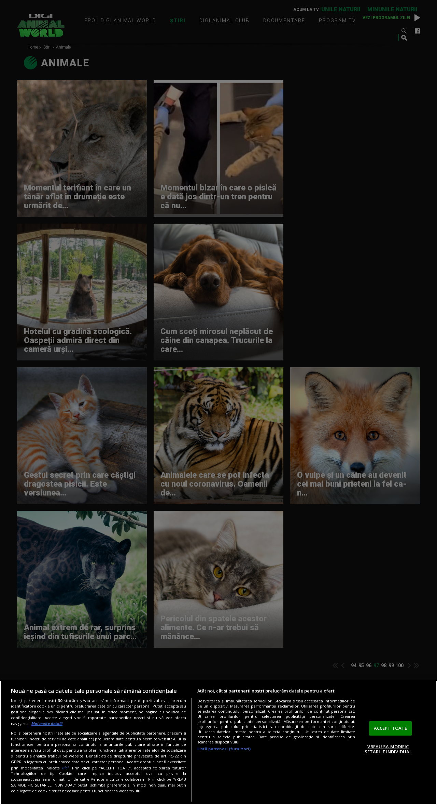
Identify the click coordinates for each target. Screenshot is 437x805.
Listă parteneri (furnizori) (224, 748)
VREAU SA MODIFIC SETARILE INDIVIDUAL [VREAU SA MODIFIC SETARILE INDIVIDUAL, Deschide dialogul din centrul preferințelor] (388, 749)
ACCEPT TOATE (390, 728)
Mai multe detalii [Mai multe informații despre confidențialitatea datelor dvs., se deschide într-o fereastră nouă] (46, 723)
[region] (218, 743)
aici (65, 768)
